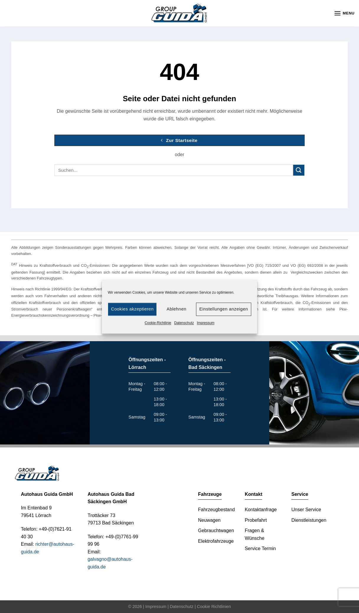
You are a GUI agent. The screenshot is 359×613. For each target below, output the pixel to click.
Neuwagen (209, 520)
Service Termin (260, 548)
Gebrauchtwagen (216, 530)
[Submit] (299, 170)
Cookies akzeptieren (132, 308)
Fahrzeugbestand (216, 509)
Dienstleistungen (308, 520)
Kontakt (253, 494)
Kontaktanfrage (261, 509)
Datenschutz (184, 323)
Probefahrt (256, 520)
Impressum (205, 323)
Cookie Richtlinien (214, 606)
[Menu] (344, 13)
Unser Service (306, 509)
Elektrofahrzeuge (216, 541)
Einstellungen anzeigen (223, 308)
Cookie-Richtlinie (158, 323)
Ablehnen (176, 308)
